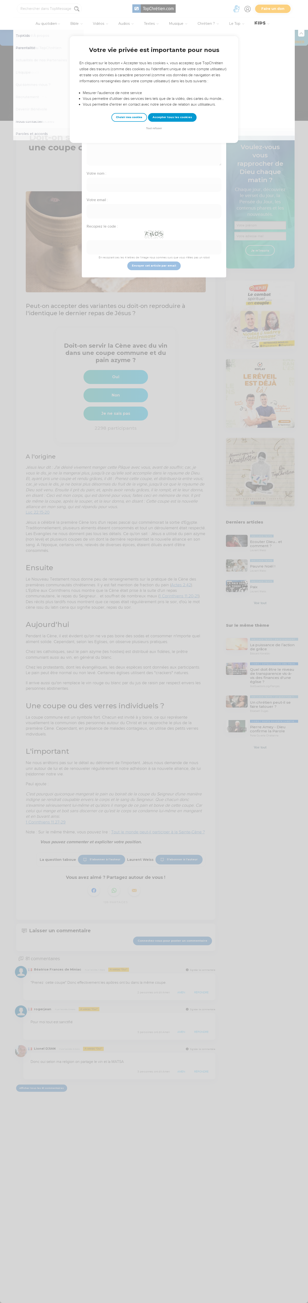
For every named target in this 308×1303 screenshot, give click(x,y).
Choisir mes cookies (129, 117)
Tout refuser (154, 128)
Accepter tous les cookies (172, 117)
